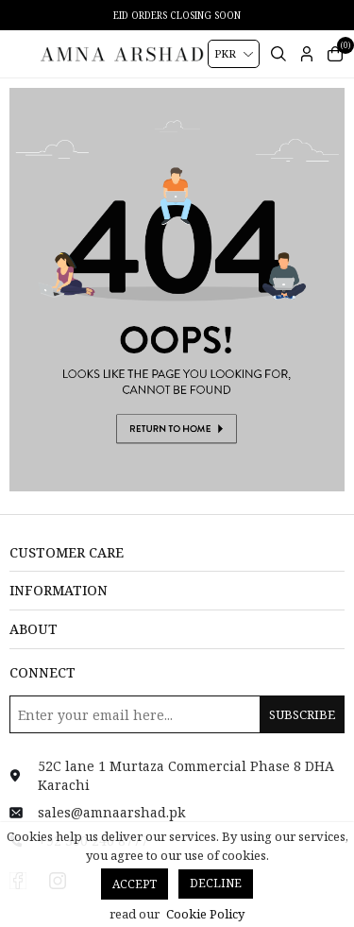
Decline (216, 883)
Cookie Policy (205, 913)
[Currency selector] (234, 54)
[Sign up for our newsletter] (177, 714)
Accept (134, 884)
